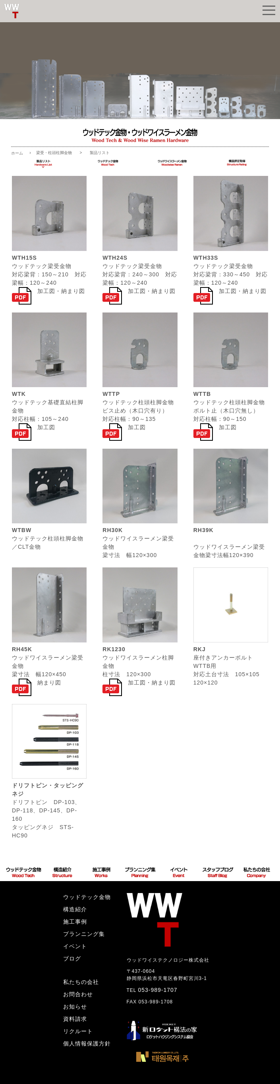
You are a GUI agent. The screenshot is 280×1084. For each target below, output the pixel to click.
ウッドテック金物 (87, 897)
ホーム (17, 153)
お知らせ (75, 1006)
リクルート (78, 1031)
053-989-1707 (157, 990)
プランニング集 (84, 934)
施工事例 (75, 921)
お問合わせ (78, 994)
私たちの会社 (81, 982)
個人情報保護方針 (87, 1043)
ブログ (72, 958)
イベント (75, 946)
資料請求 (75, 1019)
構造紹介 (75, 909)
